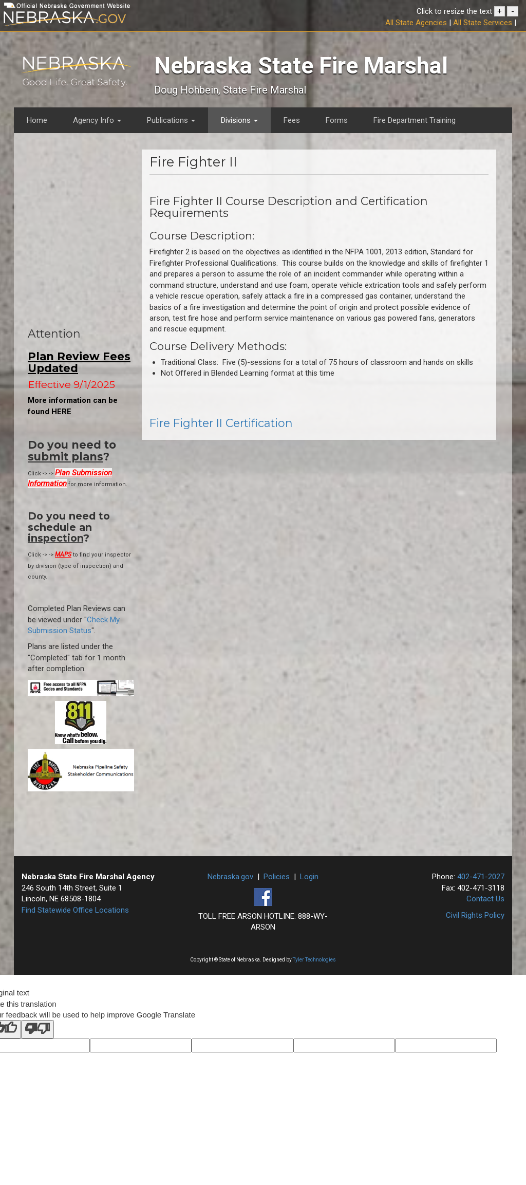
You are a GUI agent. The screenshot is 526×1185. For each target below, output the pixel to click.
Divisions (239, 120)
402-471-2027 (480, 876)
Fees (292, 120)
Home (37, 120)
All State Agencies (416, 22)
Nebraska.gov (230, 876)
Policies (277, 876)
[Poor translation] (37, 1029)
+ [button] (499, 11)
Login (309, 876)
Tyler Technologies (314, 959)
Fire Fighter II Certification (221, 423)
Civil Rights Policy (475, 915)
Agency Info (97, 120)
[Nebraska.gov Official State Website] (87, 20)
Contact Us (485, 898)
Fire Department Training (414, 120)
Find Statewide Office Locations (75, 910)
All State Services (482, 22)
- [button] (512, 11)
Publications (171, 120)
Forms (337, 120)
